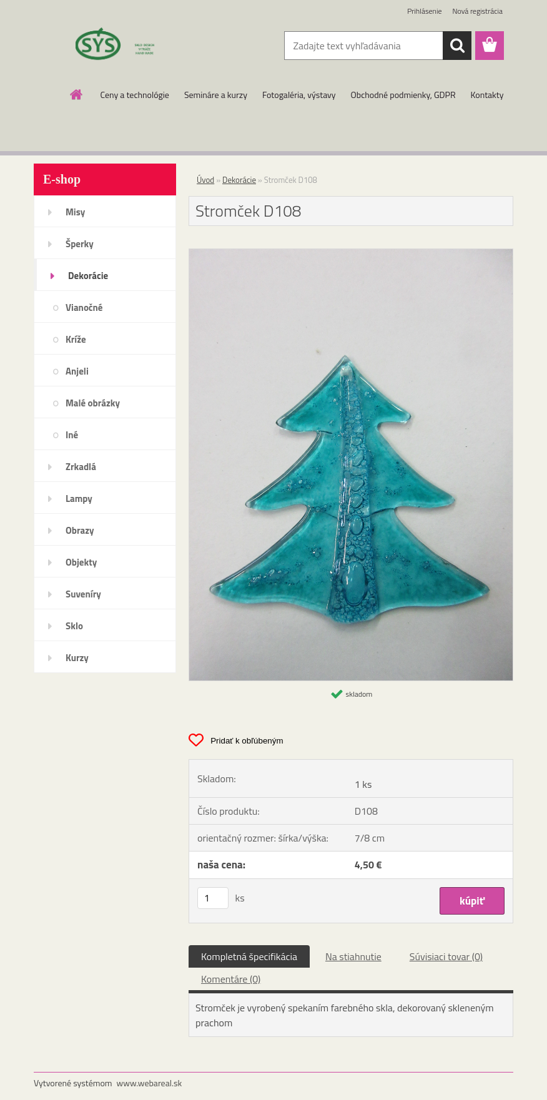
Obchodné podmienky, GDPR (403, 94)
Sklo (74, 626)
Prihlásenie (424, 11)
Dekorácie (88, 275)
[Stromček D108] (351, 254)
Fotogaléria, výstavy (299, 94)
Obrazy (80, 530)
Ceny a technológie (135, 94)
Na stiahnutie (353, 956)
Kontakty (487, 94)
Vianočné (84, 307)
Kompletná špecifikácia (249, 956)
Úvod (205, 180)
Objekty (81, 562)
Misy (75, 212)
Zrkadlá (81, 466)
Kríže (76, 339)
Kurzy (77, 658)
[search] (457, 45)
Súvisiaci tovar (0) (446, 956)
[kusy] (213, 898)
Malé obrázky (93, 403)
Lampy (79, 498)
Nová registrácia (477, 11)
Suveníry (83, 594)
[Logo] (119, 46)
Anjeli (77, 371)
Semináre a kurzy (215, 94)
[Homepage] (76, 94)
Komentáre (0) (230, 978)
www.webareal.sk (149, 1082)
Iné (72, 435)
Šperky (80, 244)
